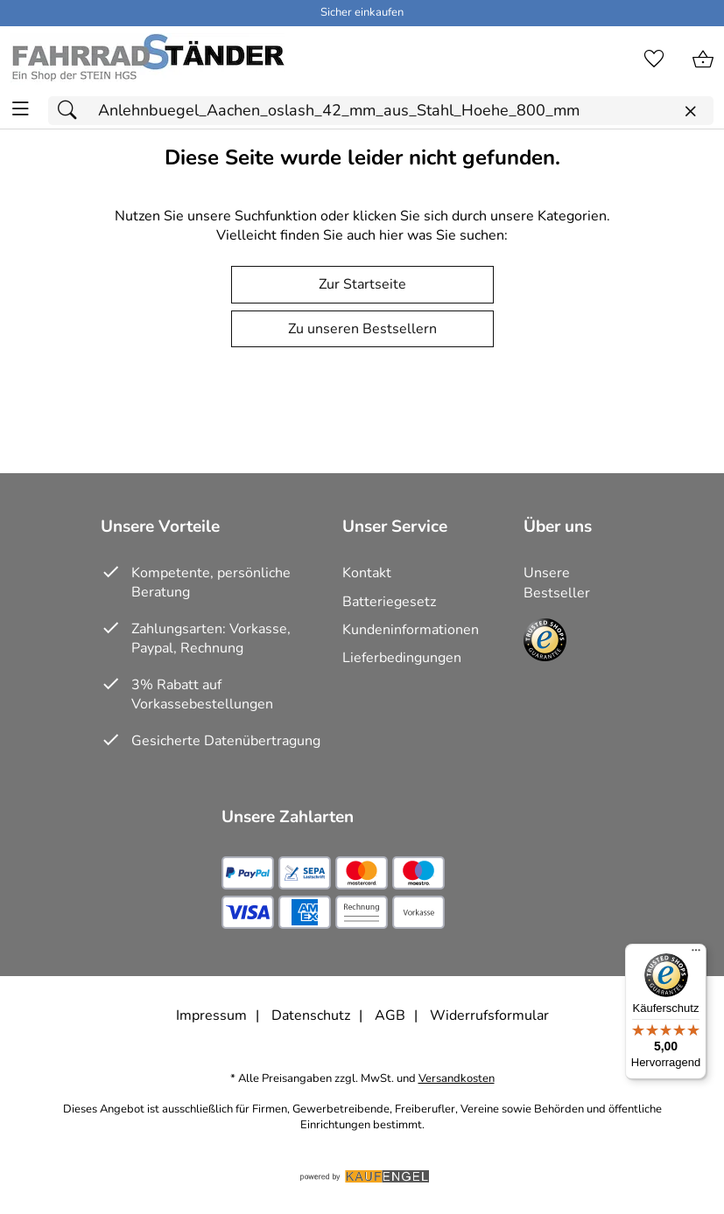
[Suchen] (72, 110)
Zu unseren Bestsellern (362, 328)
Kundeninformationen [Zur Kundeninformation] (410, 629)
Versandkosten (456, 1078)
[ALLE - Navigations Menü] (21, 109)
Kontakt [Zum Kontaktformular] (366, 573)
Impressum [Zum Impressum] (211, 1015)
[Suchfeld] (380, 110)
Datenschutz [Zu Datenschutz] (310, 1015)
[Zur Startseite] (148, 59)
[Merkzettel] (653, 59)
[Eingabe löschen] (690, 111)
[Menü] (695, 954)
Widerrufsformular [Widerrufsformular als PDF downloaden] (489, 1015)
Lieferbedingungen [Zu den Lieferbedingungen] (401, 657)
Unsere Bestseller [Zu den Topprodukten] (557, 582)
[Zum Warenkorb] (702, 59)
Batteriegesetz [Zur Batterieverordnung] (389, 601)
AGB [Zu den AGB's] (390, 1015)
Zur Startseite (362, 284)
